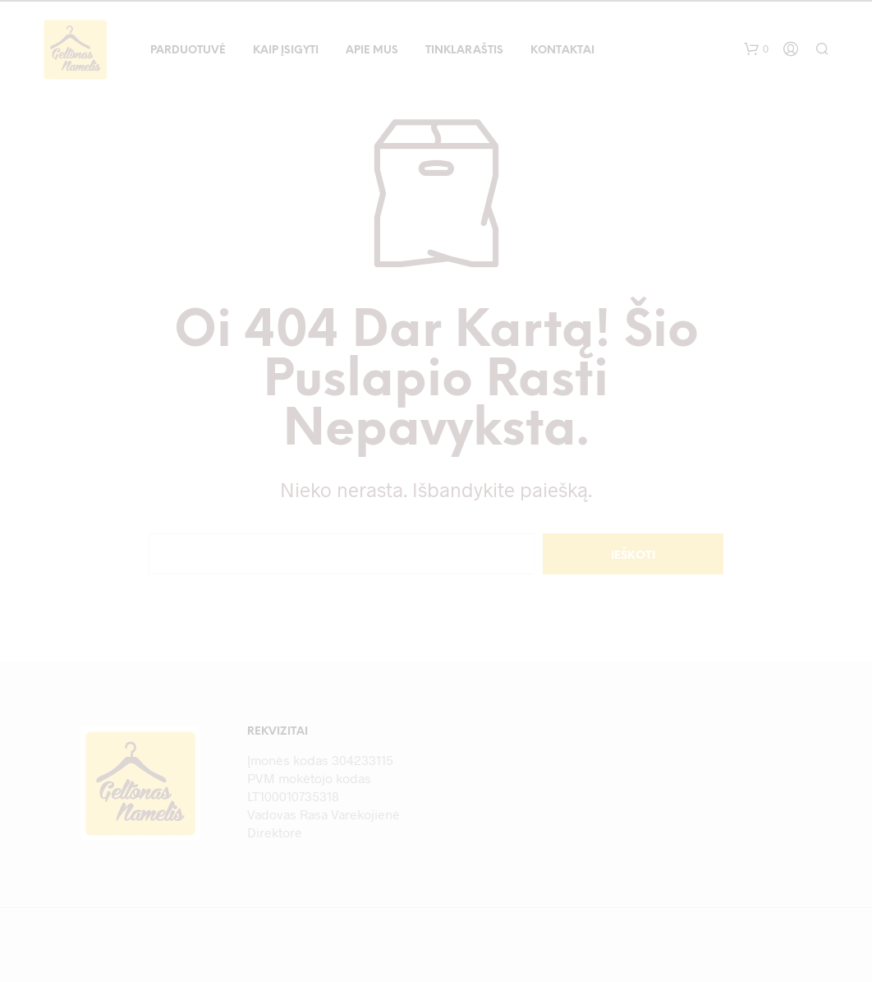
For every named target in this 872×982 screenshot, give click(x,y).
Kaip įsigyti (286, 50)
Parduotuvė (188, 50)
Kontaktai (562, 50)
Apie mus (372, 50)
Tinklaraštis (464, 50)
